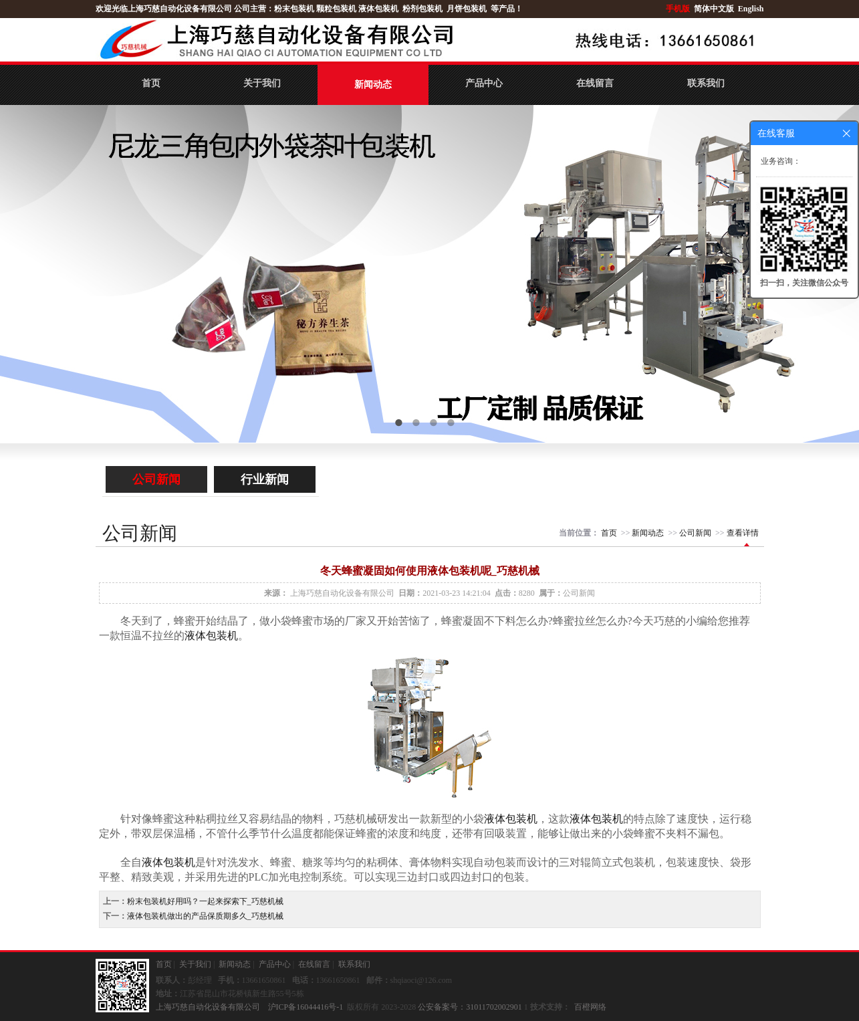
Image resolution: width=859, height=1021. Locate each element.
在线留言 (595, 83)
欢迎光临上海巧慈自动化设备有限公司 (164, 8)
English (751, 8)
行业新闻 (265, 479)
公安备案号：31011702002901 (470, 1007)
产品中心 (484, 83)
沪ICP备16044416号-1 (306, 1007)
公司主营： (254, 8)
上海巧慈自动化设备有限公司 (342, 593)
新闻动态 (373, 85)
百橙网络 (590, 1007)
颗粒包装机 (336, 8)
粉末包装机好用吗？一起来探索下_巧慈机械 (205, 901)
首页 (151, 83)
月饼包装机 (467, 8)
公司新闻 (156, 479)
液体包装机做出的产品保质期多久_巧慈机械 (205, 916)
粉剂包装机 (422, 8)
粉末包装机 (294, 8)
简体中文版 (715, 8)
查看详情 (743, 533)
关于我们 (262, 83)
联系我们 (706, 83)
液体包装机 (378, 8)
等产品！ (507, 8)
